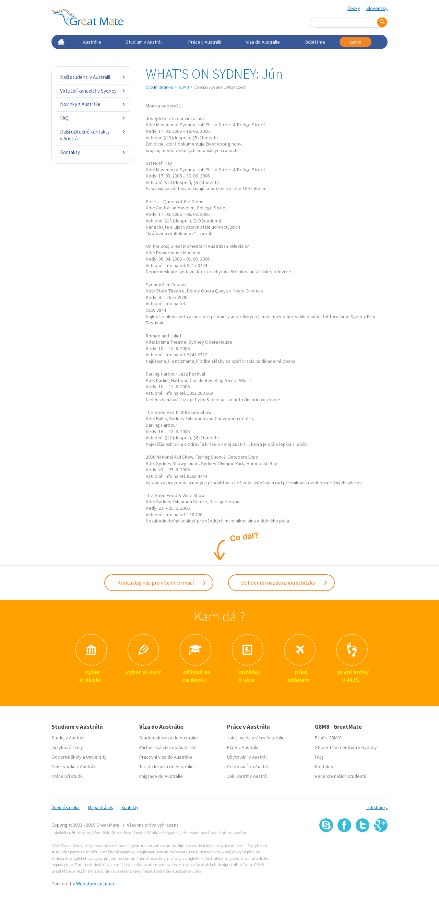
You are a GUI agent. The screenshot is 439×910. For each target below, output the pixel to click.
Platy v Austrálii (242, 747)
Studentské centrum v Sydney (346, 747)
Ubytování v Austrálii (248, 757)
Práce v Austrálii (204, 42)
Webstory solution (95, 883)
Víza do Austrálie (263, 42)
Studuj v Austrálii (68, 738)
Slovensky (377, 8)
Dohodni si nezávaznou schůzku (284, 582)
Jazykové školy (67, 747)
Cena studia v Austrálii (73, 766)
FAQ (93, 118)
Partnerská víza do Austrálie (168, 747)
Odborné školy (66, 757)
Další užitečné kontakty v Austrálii (93, 135)
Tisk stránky (377, 807)
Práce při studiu (67, 776)
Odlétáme (315, 42)
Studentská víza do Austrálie (168, 738)
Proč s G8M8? (328, 738)
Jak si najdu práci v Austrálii (255, 738)
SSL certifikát (363, 847)
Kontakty (93, 152)
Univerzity (96, 757)
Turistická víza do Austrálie (166, 766)
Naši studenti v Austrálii (93, 77)
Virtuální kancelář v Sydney (93, 91)
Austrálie (92, 42)
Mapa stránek (100, 807)
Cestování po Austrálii (249, 766)
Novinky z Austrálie (93, 104)
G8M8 (355, 42)
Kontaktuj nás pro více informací (161, 582)
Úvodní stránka (159, 87)
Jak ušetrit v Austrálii (248, 776)
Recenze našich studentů (341, 776)
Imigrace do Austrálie (161, 776)
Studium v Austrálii (145, 42)
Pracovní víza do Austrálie (165, 757)
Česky (353, 8)
